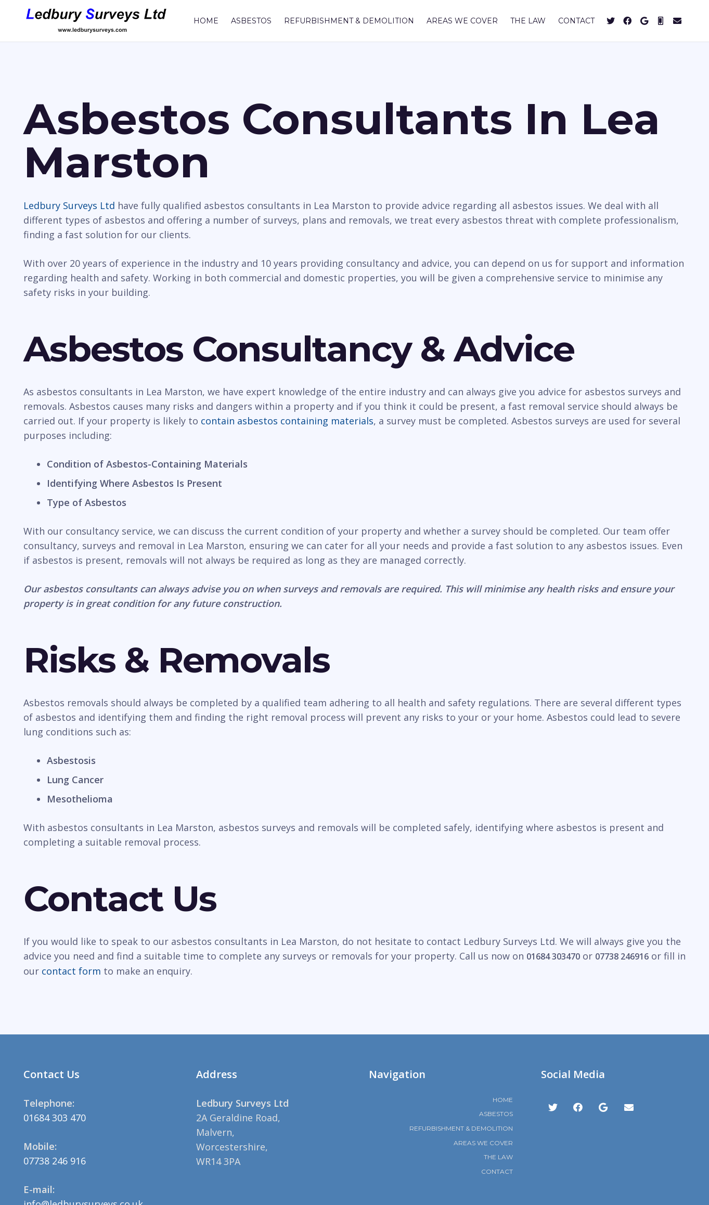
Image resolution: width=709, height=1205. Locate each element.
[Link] (96, 20)
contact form (71, 971)
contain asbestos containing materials (287, 420)
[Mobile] (660, 20)
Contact (497, 1171)
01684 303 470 (54, 1117)
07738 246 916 (54, 1161)
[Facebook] (627, 20)
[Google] (644, 20)
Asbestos (496, 1114)
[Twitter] (610, 20)
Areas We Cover (483, 1143)
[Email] (677, 20)
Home (503, 1100)
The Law (498, 1157)
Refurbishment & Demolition (461, 1128)
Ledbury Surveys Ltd (69, 205)
